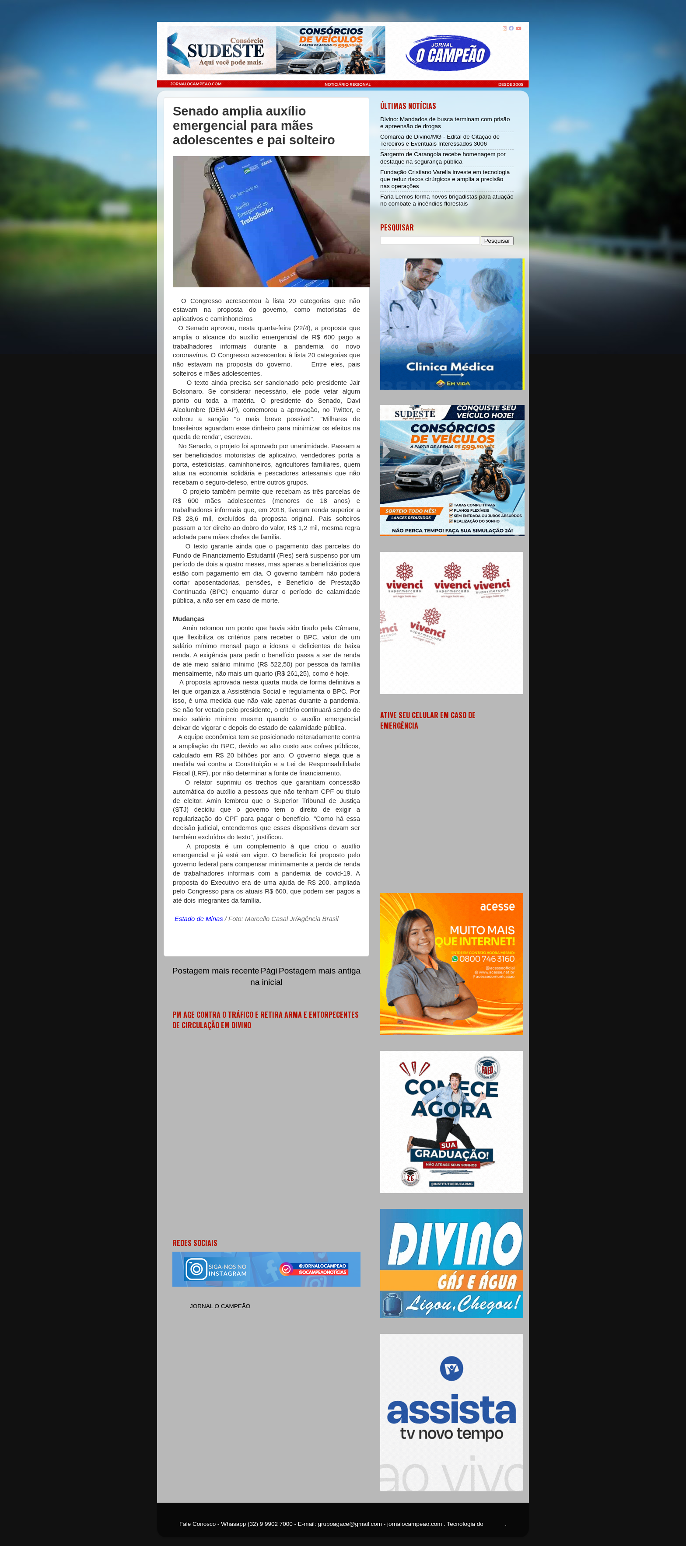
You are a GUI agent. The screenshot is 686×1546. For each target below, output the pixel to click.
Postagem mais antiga (319, 970)
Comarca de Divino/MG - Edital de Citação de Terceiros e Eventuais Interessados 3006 (440, 140)
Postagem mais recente (215, 970)
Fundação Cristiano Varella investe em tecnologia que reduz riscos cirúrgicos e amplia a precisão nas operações (445, 179)
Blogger (495, 1524)
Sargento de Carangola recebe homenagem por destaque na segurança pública (443, 157)
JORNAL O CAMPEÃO (220, 1306)
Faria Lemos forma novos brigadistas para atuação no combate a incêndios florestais (447, 200)
